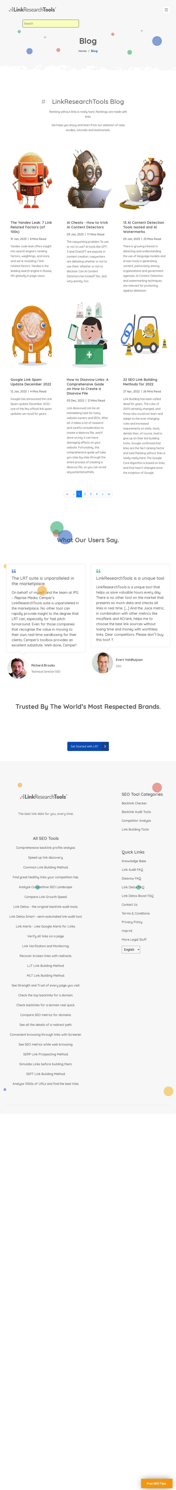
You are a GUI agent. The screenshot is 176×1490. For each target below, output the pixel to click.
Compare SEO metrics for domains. (45, 1015)
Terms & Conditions (136, 913)
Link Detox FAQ (133, 887)
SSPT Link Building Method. (45, 1074)
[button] (103, 494)
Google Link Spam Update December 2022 (31, 381)
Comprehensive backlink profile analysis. (45, 848)
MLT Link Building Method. (46, 976)
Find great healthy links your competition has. (46, 877)
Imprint (127, 931)
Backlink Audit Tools (136, 812)
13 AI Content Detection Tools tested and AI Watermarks (143, 227)
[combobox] (51, 23)
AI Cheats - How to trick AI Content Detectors (87, 224)
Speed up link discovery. (45, 857)
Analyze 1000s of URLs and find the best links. (46, 1084)
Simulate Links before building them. (45, 1064)
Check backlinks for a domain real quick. (45, 1005)
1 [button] (79, 494)
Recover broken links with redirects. (46, 956)
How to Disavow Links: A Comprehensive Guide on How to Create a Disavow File (88, 386)
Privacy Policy (132, 922)
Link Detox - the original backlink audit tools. (45, 907)
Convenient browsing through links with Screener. (46, 1035)
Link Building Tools (135, 829)
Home (83, 51)
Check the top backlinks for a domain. (45, 995)
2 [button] (85, 494)
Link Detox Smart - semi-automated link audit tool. (45, 917)
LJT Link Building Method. (45, 966)
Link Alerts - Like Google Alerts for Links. (46, 926)
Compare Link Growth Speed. (45, 897)
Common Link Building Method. (45, 867)
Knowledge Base (134, 861)
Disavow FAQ (131, 878)
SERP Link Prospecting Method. (45, 1054)
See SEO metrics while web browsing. (46, 1044)
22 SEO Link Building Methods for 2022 (140, 381)
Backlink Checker (134, 803)
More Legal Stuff (134, 940)
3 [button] (91, 494)
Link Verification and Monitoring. (45, 946)
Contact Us (129, 905)
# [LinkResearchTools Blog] (43, 101)
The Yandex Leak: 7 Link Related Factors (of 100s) (31, 227)
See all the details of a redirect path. (46, 1025)
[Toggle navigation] (166, 10)
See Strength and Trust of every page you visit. (46, 985)
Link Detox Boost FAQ (138, 896)
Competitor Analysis (136, 821)
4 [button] (97, 494)
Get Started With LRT (90, 746)
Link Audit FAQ (132, 870)
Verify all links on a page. (45, 936)
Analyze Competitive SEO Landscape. (46, 887)
